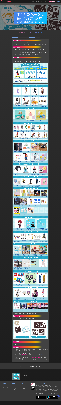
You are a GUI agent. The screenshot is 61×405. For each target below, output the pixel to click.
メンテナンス (14, 389)
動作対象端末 (23, 388)
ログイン (58, 1)
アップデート (14, 388)
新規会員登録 (52, 1)
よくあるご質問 (24, 387)
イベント (13, 387)
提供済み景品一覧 (5, 387)
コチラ (42, 354)
